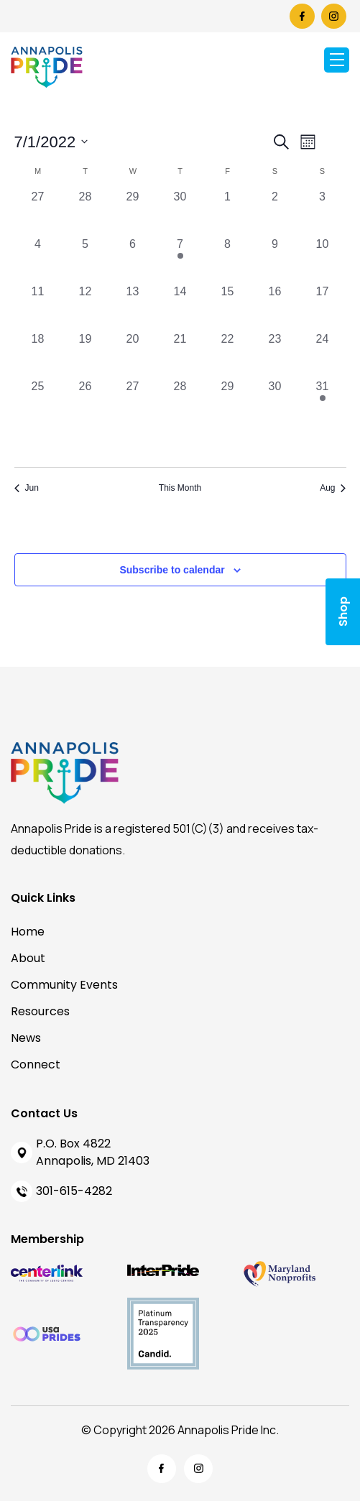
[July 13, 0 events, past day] (133, 307)
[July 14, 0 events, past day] (180, 307)
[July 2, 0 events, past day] (275, 212)
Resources (40, 1011)
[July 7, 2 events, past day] (180, 259)
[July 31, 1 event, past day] (322, 401)
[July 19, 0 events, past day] (85, 354)
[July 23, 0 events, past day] (275, 354)
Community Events (64, 984)
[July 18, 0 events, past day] (38, 354)
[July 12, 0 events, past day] (85, 307)
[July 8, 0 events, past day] (227, 259)
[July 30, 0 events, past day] (275, 401)
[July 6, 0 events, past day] (133, 259)
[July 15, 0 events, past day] (227, 307)
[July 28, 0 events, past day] (180, 401)
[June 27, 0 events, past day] (38, 212)
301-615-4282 (74, 1191)
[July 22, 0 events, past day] (227, 354)
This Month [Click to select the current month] (180, 488)
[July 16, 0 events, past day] (275, 307)
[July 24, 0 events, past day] (322, 354)
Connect (35, 1064)
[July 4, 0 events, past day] (38, 259)
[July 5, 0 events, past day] (85, 259)
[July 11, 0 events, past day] (38, 307)
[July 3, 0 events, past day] (322, 212)
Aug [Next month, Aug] (333, 488)
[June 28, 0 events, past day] (85, 212)
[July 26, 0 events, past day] (85, 401)
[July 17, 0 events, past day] (322, 307)
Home (28, 931)
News (26, 1038)
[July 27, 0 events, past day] (133, 401)
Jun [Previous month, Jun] (26, 488)
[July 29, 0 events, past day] (227, 401)
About (28, 958)
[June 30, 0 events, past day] (180, 212)
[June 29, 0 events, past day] (133, 212)
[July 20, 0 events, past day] (133, 354)
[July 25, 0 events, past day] (38, 401)
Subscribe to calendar (171, 570)
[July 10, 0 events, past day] (322, 259)
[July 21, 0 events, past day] (180, 354)
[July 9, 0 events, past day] (275, 259)
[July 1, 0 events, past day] (227, 212)
